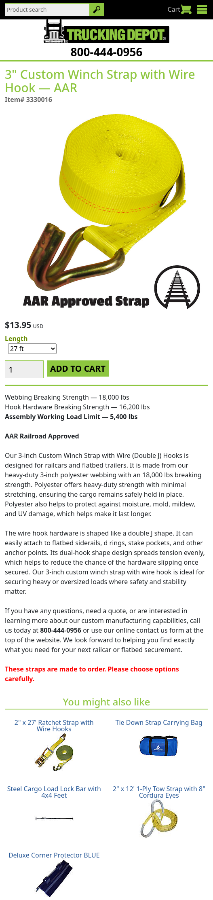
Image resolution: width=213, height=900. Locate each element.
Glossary (93, 882)
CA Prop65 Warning (142, 882)
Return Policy (93, 872)
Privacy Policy (140, 872)
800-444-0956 (106, 51)
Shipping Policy (43, 872)
